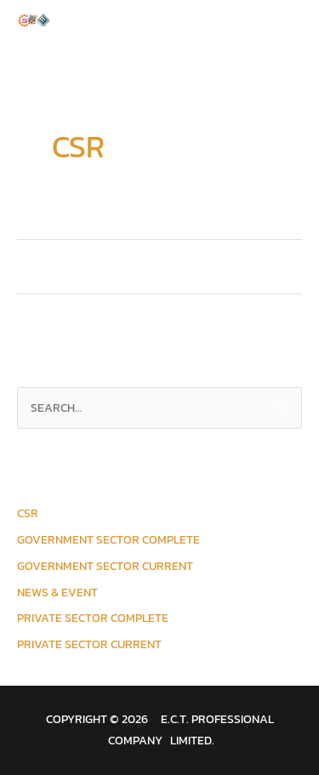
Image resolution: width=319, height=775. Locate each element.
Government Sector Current (105, 565)
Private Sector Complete (92, 617)
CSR (27, 512)
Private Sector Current (89, 643)
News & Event (57, 592)
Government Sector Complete (108, 539)
